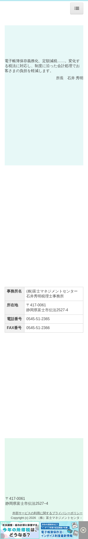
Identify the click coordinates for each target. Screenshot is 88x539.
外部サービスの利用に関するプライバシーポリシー (47, 520)
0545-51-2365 (38, 319)
